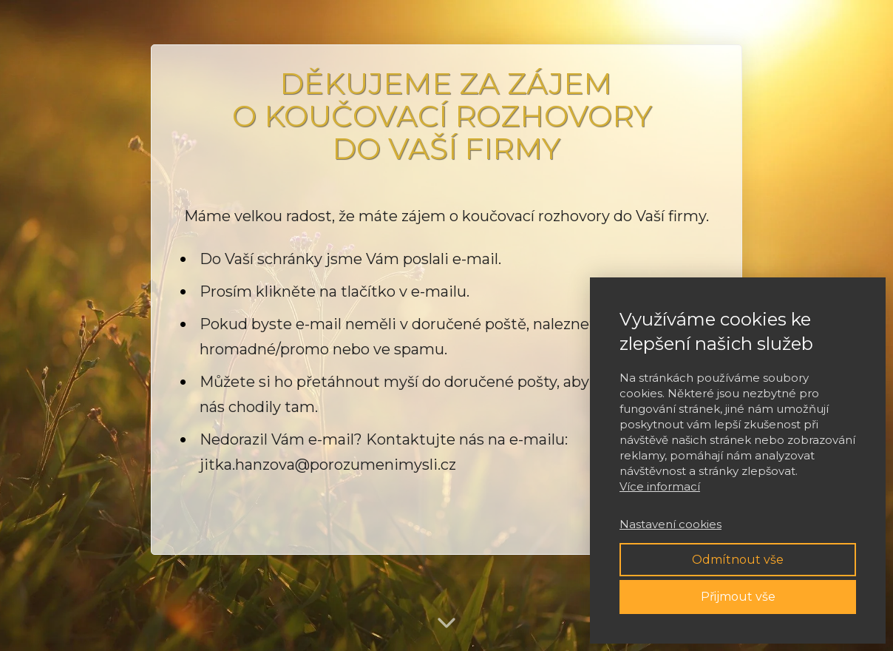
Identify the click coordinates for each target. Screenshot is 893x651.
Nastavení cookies (670, 524)
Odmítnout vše (738, 560)
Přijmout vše (738, 597)
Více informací (659, 486)
